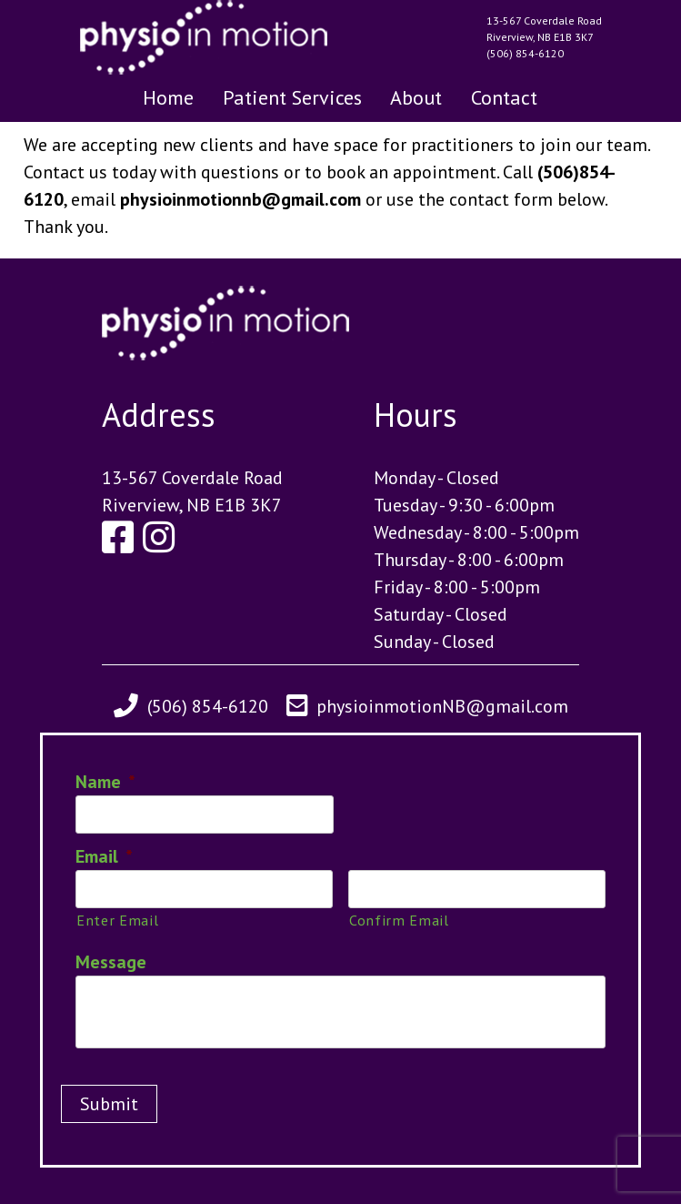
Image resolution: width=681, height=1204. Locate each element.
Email (104, 856)
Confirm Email (399, 919)
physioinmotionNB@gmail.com (442, 706)
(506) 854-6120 (525, 53)
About (416, 97)
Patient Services (292, 97)
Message (110, 962)
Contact (504, 97)
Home (168, 97)
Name (105, 782)
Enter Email (117, 919)
